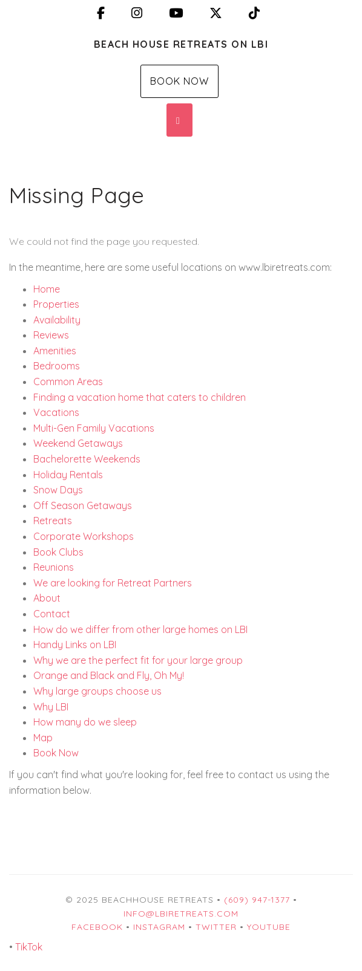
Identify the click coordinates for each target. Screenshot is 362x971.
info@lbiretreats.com (181, 913)
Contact (51, 614)
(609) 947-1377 (257, 899)
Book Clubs (58, 552)
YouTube (269, 926)
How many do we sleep (85, 722)
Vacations (56, 412)
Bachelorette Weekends (86, 459)
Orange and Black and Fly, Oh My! (108, 675)
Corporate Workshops (83, 536)
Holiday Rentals (68, 475)
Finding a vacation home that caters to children (139, 397)
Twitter (216, 926)
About (47, 598)
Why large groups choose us (97, 691)
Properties (56, 304)
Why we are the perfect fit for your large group (138, 660)
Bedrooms (56, 366)
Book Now (179, 81)
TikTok (28, 947)
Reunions (53, 567)
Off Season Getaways (82, 505)
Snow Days (58, 490)
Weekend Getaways (78, 443)
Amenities (54, 351)
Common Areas (68, 381)
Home (46, 289)
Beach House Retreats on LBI (181, 44)
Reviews (51, 335)
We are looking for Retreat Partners (112, 583)
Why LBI (50, 707)
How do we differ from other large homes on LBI (140, 629)
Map (43, 738)
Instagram (159, 926)
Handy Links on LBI (74, 644)
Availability (57, 320)
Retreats (52, 521)
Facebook (97, 926)
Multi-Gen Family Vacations (93, 428)
